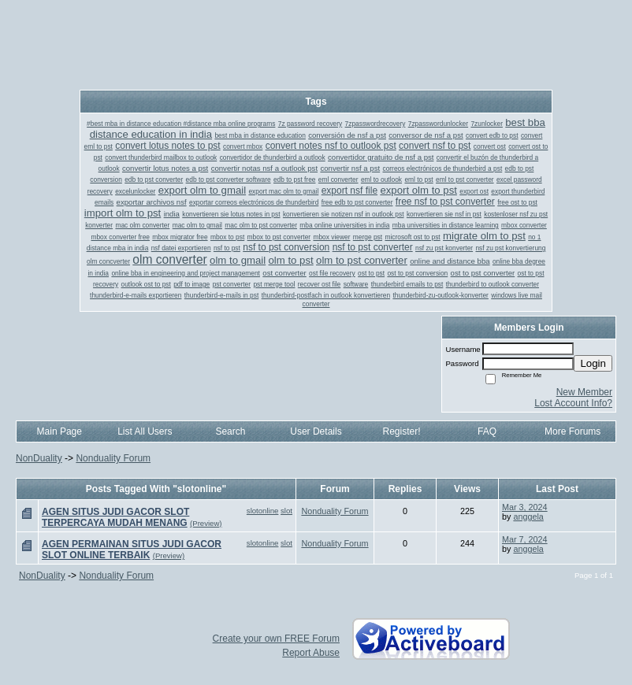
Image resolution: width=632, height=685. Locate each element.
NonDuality (39, 458)
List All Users (144, 431)
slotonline (263, 510)
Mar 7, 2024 (525, 539)
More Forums (572, 431)
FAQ (487, 431)
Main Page (59, 431)
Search (230, 431)
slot (286, 510)
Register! (402, 431)
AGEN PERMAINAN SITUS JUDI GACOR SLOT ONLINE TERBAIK (131, 550)
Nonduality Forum (113, 458)
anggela (528, 516)
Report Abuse (311, 652)
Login (593, 363)
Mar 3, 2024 (525, 507)
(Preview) (206, 523)
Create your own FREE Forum (276, 638)
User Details (315, 431)
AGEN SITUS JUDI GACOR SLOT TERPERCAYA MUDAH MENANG (115, 517)
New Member (584, 392)
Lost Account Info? (573, 403)
